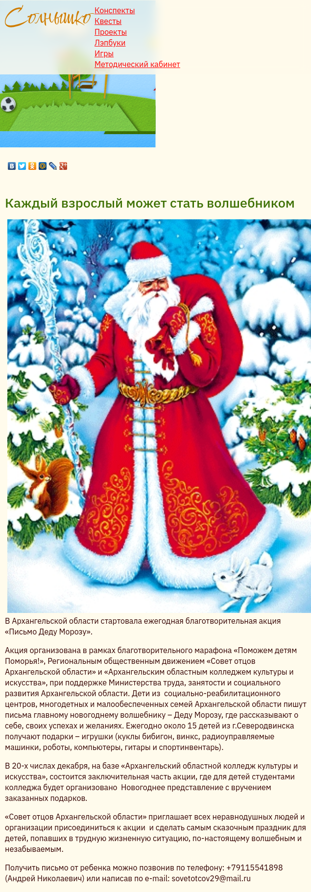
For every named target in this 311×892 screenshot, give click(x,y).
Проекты (111, 32)
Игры (104, 53)
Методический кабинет (137, 64)
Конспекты (115, 10)
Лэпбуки (110, 42)
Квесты (108, 21)
